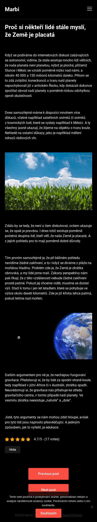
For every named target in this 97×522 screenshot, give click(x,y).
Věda (12, 449)
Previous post (48, 474)
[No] (92, 507)
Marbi (12, 9)
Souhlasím (48, 513)
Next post (48, 490)
